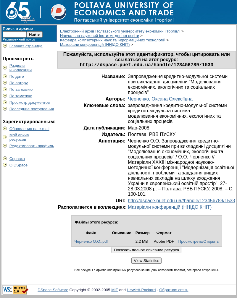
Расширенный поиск (19, 39)
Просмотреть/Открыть (198, 242)
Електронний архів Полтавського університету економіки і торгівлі (120, 31)
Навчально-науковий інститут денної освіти (99, 35)
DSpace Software (53, 291)
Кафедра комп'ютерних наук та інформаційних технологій (112, 40)
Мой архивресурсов (19, 137)
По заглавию (21, 89)
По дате (16, 76)
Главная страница (26, 46)
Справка (17, 158)
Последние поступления (31, 109)
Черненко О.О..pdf (91, 242)
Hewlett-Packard (141, 291)
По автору (18, 83)
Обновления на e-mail (29, 129)
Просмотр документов (29, 102)
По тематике (20, 96)
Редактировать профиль (31, 146)
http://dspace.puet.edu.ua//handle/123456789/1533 (181, 201)
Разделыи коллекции (20, 67)
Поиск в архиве (18, 28)
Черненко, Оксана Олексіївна (160, 100)
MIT (114, 291)
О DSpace (18, 165)
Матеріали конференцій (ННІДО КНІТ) (95, 44)
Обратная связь (173, 291)
